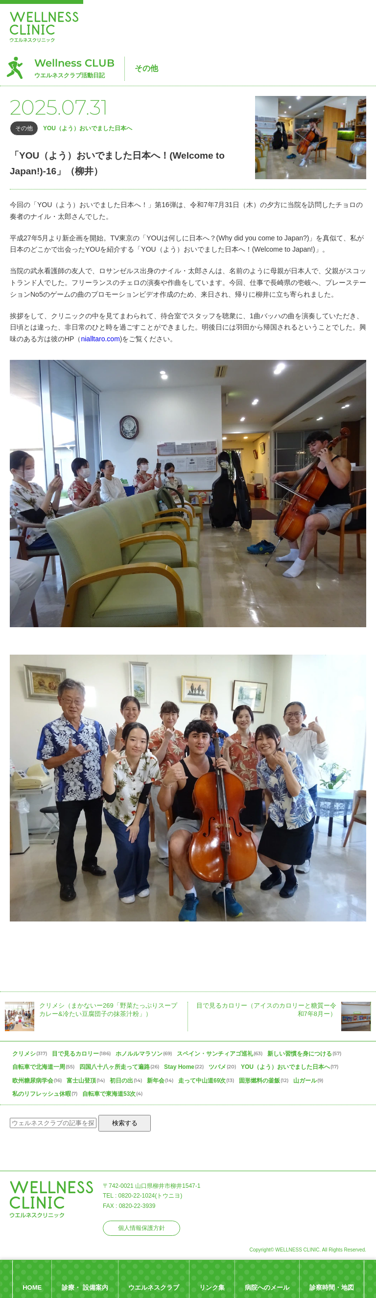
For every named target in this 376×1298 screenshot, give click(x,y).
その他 (146, 68)
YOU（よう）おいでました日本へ (87, 128)
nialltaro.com (100, 339)
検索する (125, 1123)
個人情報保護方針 (141, 1228)
